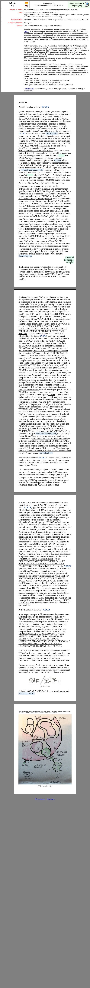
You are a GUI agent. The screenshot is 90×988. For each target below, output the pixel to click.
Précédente (40, 799)
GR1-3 (26, 32)
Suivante (51, 799)
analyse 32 (29, 89)
